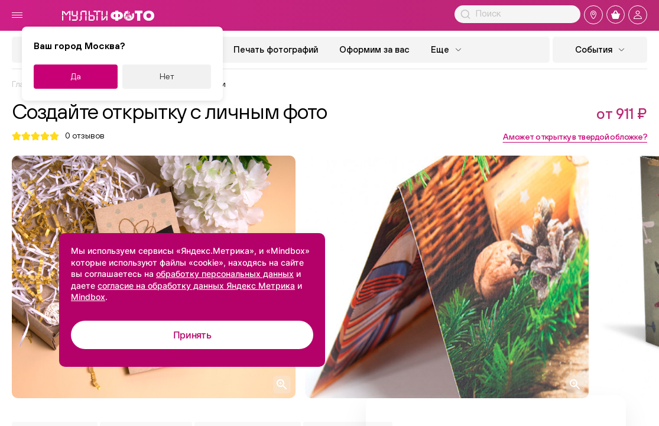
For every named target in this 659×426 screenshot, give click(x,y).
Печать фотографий (275, 49)
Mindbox (88, 297)
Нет (167, 76)
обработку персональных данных (225, 274)
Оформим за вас (374, 49)
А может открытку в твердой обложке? (575, 136)
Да (76, 76)
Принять (192, 335)
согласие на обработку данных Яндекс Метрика (196, 285)
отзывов (85, 135)
